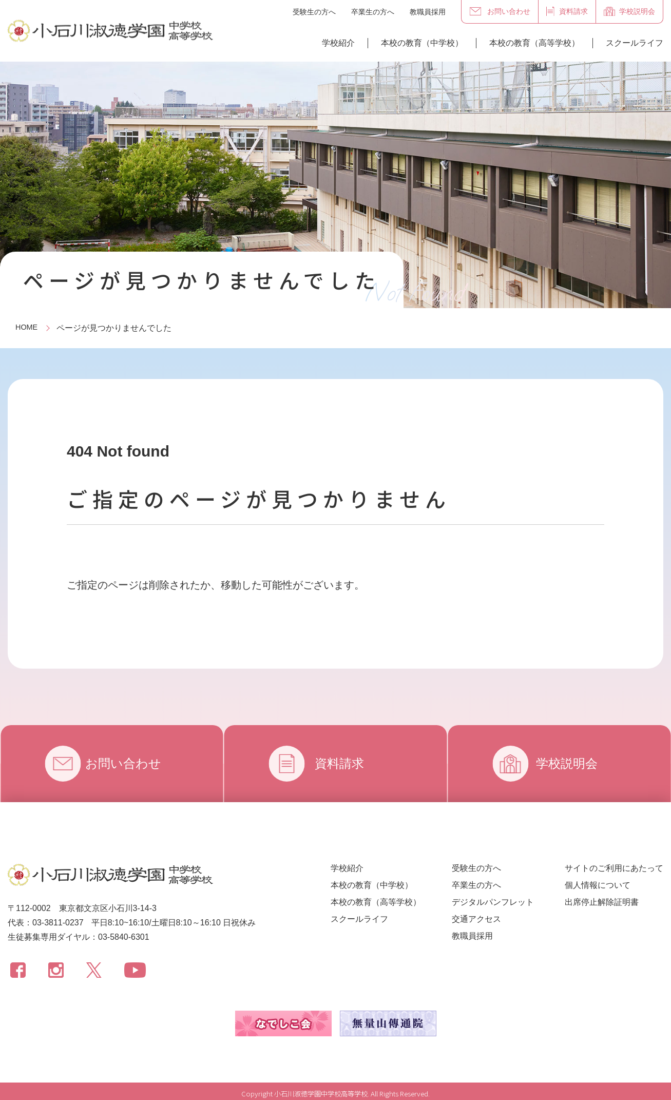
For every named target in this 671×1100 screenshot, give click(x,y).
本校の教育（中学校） (422, 43)
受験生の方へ (314, 12)
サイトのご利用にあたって (614, 868)
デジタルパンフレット (493, 902)
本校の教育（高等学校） (534, 43)
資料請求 (343, 763)
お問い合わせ (135, 763)
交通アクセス (476, 919)
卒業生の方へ (372, 12)
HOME (27, 328)
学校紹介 (338, 43)
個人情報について (597, 885)
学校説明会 (574, 763)
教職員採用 (428, 12)
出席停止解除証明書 (602, 902)
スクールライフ (634, 43)
